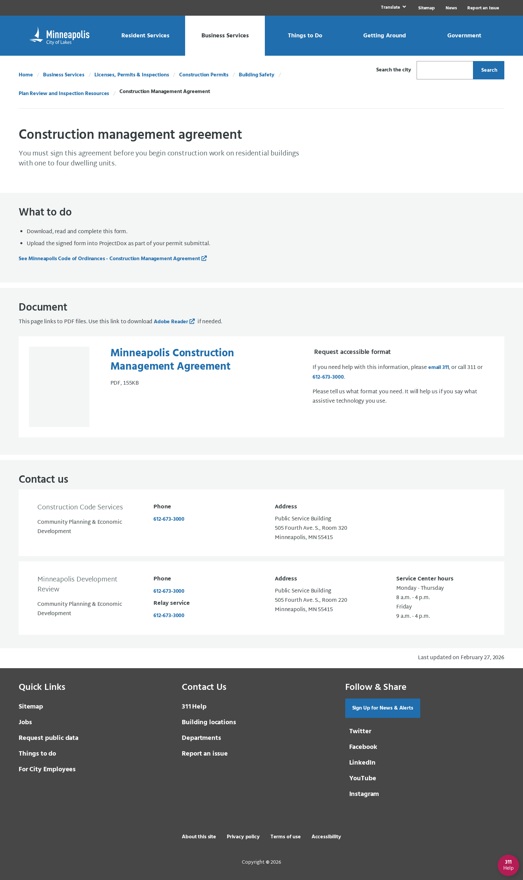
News (451, 8)
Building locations (209, 722)
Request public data (48, 738)
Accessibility (326, 836)
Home (26, 75)
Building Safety (257, 75)
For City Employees (47, 769)
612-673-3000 (328, 377)
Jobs (25, 722)
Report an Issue (483, 8)
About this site (199, 836)
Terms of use (286, 836)
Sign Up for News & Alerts (382, 708)
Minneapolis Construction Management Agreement (172, 360)
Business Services (63, 75)
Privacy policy (243, 836)
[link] (393, 8)
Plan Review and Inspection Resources (64, 93)
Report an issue (205, 753)
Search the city (393, 70)
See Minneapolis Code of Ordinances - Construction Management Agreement (109, 259)
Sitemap (426, 8)
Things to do (37, 753)
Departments (201, 738)
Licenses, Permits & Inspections (131, 75)
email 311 (438, 367)
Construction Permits (203, 75)
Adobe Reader (171, 322)
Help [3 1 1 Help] (194, 706)
